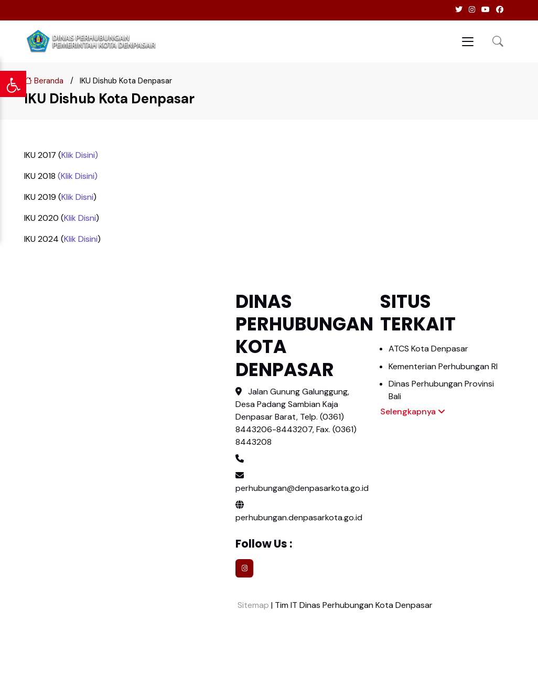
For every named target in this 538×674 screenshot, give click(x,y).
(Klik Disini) (78, 175)
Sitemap (252, 605)
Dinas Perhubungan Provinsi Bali (441, 390)
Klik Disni (77, 196)
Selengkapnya (412, 411)
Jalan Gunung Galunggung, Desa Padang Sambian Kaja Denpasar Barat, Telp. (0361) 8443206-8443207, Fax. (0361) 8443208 (296, 416)
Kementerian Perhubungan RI (443, 366)
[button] (498, 41)
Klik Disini (78, 155)
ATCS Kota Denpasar (428, 348)
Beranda (43, 81)
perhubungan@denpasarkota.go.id (302, 488)
